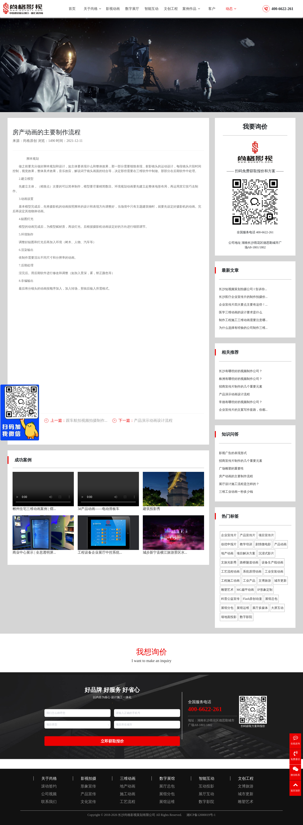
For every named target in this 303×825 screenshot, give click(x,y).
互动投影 (206, 786)
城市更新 (280, 580)
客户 (211, 9)
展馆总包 (271, 598)
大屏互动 (277, 607)
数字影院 (246, 617)
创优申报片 (229, 544)
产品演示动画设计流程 (145, 420)
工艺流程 (127, 801)
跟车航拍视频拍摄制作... (78, 420)
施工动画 (127, 794)
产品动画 (280, 544)
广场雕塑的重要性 (231, 468)
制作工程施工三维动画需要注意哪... (243, 320)
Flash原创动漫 (252, 598)
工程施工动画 (230, 580)
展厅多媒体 (260, 607)
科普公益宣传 (230, 598)
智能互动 (151, 9)
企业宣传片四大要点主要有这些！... (243, 304)
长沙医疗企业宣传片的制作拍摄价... (243, 296)
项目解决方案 (246, 553)
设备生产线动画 (272, 562)
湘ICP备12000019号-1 (200, 814)
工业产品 (249, 580)
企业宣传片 (229, 535)
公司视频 (49, 794)
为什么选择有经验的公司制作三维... (243, 327)
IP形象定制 (264, 589)
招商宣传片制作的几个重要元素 (240, 386)
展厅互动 (206, 794)
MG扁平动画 (245, 589)
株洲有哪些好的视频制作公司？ (240, 378)
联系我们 (49, 801)
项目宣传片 (266, 535)
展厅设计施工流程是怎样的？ (239, 484)
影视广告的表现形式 (233, 453)
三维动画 (127, 778)
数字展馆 (167, 778)
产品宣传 (88, 794)
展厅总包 (167, 786)
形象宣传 (88, 786)
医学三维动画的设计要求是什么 (240, 312)
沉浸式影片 (266, 553)
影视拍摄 (88, 778)
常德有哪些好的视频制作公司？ (240, 402)
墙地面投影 (229, 617)
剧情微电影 (263, 544)
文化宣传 (88, 801)
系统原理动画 (252, 571)
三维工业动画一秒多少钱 (236, 491)
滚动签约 (49, 786)
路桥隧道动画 (249, 562)
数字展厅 (132, 9)
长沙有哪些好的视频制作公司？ (240, 371)
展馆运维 (243, 607)
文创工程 (171, 9)
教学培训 (246, 544)
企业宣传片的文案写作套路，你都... (243, 409)
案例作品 (191, 9)
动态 (231, 9)
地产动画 (227, 553)
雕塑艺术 (227, 589)
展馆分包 (227, 607)
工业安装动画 (274, 571)
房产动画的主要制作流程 (236, 476)
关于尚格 (92, 9)
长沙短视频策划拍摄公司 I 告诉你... (243, 289)
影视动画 (113, 9)
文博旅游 (265, 580)
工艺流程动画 (230, 571)
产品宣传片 (247, 535)
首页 (72, 9)
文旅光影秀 (229, 562)
